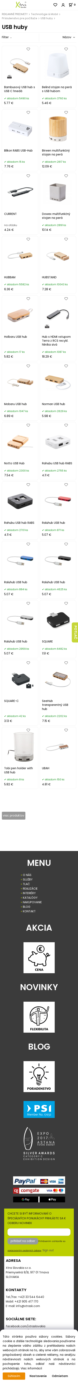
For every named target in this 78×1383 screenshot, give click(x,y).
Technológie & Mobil (44, 14)
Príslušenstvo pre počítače (19, 18)
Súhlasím (14, 1376)
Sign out (48, 1250)
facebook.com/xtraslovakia (25, 1326)
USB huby (47, 18)
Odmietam (60, 1376)
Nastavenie (38, 1376)
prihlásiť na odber (23, 1241)
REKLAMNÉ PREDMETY (15, 14)
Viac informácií (31, 1368)
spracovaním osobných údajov (24, 1250)
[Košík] (73, 4)
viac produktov (13, 816)
